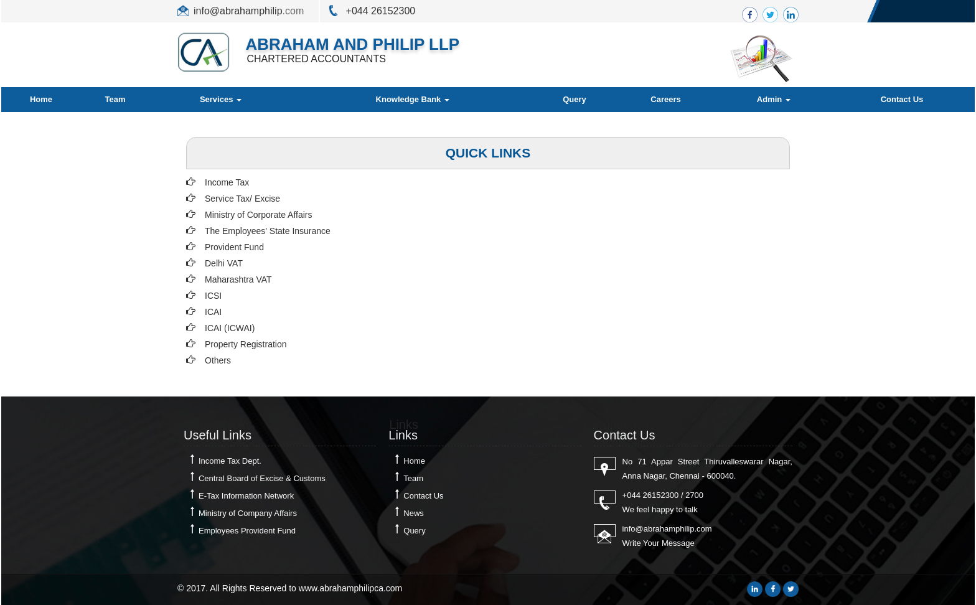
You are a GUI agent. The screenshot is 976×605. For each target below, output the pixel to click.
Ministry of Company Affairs (248, 513)
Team (115, 99)
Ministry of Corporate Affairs (258, 215)
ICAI (213, 312)
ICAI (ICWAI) (230, 328)
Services (221, 99)
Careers (665, 99)
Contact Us (902, 99)
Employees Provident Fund (247, 530)
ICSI (213, 296)
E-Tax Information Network (246, 495)
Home (41, 99)
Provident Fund (234, 247)
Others (218, 360)
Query (574, 99)
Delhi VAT (224, 263)
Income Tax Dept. (230, 461)
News (413, 513)
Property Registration (246, 344)
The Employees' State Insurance (268, 231)
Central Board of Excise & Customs (262, 478)
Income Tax (227, 182)
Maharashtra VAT (238, 279)
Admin (774, 99)
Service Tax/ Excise (242, 199)
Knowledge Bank (412, 99)
